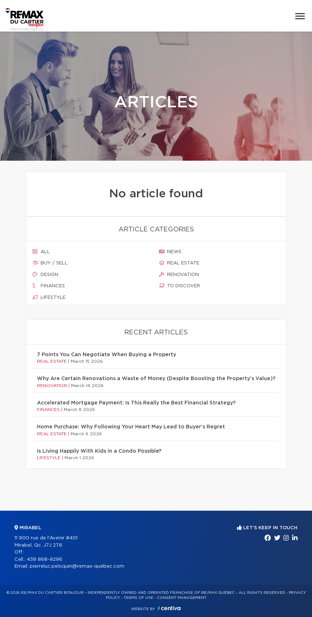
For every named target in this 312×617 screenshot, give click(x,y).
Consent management (182, 598)
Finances (49, 285)
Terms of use (138, 598)
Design (45, 274)
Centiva (169, 608)
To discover (179, 285)
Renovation (179, 274)
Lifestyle (49, 297)
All (41, 251)
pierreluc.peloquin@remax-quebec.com (77, 566)
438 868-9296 (44, 559)
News (170, 251)
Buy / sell (50, 263)
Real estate (179, 263)
